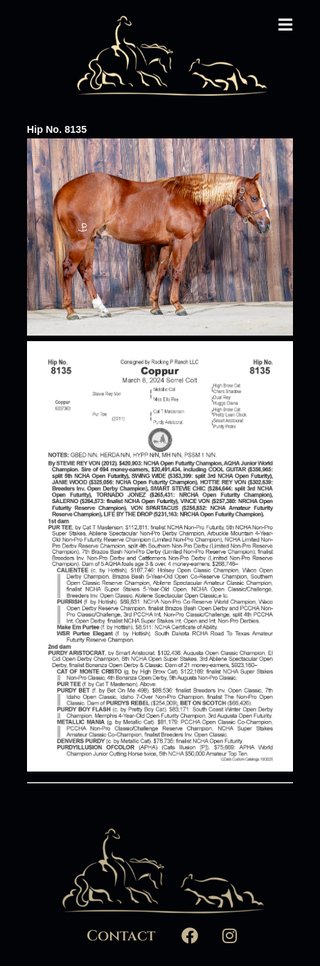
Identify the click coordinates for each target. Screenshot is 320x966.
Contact (121, 936)
